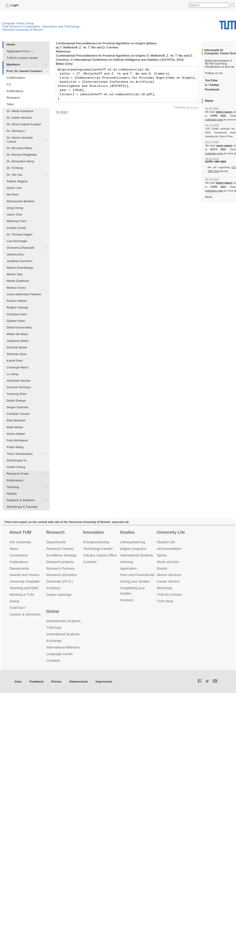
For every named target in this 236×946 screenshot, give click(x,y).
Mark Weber (15, 427)
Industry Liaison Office (100, 555)
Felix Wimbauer (17, 440)
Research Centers (60, 549)
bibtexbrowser (192, 107)
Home (11, 44)
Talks (10, 104)
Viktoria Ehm (15, 254)
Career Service (168, 581)
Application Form (18, 51)
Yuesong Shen (17, 393)
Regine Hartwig (17, 307)
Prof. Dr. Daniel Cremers (24, 71)
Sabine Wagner (17, 181)
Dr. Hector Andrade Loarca (20, 139)
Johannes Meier (18, 341)
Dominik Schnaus (19, 387)
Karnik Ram (15, 360)
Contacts (90, 562)
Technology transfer (98, 549)
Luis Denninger (17, 241)
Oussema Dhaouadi (20, 247)
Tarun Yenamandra (20, 453)
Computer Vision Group (18, 23)
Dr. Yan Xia (14, 174)
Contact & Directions (25, 614)
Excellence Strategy (61, 555)
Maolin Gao (15, 274)
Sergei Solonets (17, 407)
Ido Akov (12, 194)
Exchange (54, 641)
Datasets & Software (21, 500)
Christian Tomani (18, 413)
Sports (162, 555)
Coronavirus (19, 555)
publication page (214, 119)
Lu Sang (12, 374)
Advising (126, 562)
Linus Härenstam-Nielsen (24, 294)
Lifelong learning (132, 542)
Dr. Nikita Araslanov (20, 111)
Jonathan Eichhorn (19, 261)
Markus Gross (16, 287)
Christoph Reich (18, 367)
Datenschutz (78, 681)
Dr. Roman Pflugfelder (22, 154)
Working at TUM (22, 594)
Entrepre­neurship (96, 542)
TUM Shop (165, 601)
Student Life (166, 542)
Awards (12, 493)
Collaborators (16, 77)
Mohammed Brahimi (20, 201)
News (14, 549)
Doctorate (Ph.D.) (59, 581)
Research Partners (60, 568)
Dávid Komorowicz (19, 327)
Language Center (59, 654)
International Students (136, 555)
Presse (56, 681)
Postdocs (53, 588)
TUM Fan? (18, 608)
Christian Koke (17, 314)
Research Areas (18, 473)
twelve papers (224, 111)
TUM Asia (53, 627)
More (208, 197)
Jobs (18, 681)
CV (9, 84)
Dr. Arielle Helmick (19, 117)
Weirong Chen (16, 221)
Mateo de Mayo (17, 334)
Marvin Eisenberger (20, 267)
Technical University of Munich (22, 29)
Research (13, 97)
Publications (15, 91)
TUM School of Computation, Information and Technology (41, 26)
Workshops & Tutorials (22, 506)
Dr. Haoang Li (16, 131)
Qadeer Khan (16, 321)
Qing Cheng (15, 208)
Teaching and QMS (24, 588)
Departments (19, 568)
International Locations (63, 621)
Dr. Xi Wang (15, 168)
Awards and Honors (24, 575)
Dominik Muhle (17, 347)
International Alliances (62, 647)
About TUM (20, 532)
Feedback (36, 681)
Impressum (104, 681)
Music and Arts (168, 562)
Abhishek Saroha (18, 380)
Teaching (13, 487)
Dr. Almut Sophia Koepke (24, 124)
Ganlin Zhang (16, 467)
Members (13, 64)
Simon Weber (16, 433)
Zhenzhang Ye (16, 460)
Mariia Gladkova (18, 281)
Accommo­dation (169, 549)
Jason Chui (14, 214)
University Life (171, 532)
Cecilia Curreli (16, 228)
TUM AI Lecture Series (22, 58)
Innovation (93, 532)
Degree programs (133, 549)
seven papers (224, 145)
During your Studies (135, 581)
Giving (14, 601)
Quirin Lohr (14, 188)
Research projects (60, 562)
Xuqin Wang (15, 447)
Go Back (62, 112)
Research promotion (61, 575)
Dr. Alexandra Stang (20, 161)
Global (52, 611)
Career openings (59, 594)
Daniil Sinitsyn (16, 400)
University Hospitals (24, 581)
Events (162, 568)
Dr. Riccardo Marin (19, 148)
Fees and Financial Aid (137, 575)
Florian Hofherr (17, 301)
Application (128, 568)
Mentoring (164, 588)
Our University (20, 542)
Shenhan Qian (16, 354)
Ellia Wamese (16, 420)
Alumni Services (169, 575)
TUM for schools (169, 594)
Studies (127, 532)
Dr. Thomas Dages (19, 234)
